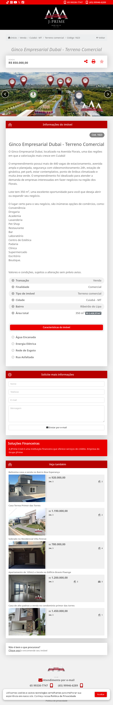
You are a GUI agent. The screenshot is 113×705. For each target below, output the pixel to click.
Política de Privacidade (63, 693)
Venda (23, 37)
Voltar (100, 37)
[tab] (26, 327)
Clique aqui (15, 650)
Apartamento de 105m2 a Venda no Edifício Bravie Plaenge (40, 572)
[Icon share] (8, 2)
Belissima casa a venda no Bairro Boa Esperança (34, 472)
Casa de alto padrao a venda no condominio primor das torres (42, 605)
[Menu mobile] (56, 17)
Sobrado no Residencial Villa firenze (27, 538)
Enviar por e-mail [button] (56, 427)
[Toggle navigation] (101, 8)
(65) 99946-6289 (97, 2)
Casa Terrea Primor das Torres (24, 505)
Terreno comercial (54, 37)
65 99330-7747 (75, 2)
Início (12, 37)
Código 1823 (73, 37)
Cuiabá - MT (35, 37)
